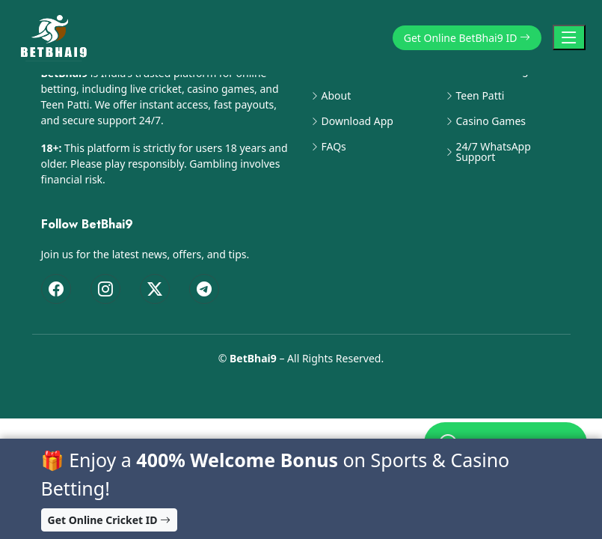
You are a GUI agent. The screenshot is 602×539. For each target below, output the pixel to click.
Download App (357, 121)
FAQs (334, 146)
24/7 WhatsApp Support (493, 151)
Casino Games (491, 121)
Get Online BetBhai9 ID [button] (467, 38)
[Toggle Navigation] (569, 37)
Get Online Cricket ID (109, 520)
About (336, 96)
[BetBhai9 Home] (57, 37)
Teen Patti (480, 96)
